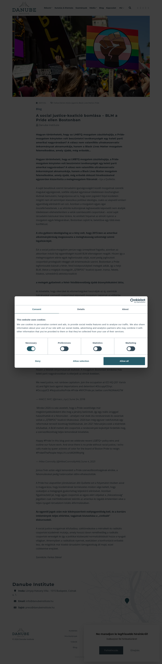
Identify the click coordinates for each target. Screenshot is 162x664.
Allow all (124, 361)
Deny (38, 361)
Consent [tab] (36, 309)
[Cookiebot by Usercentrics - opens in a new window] (132, 300)
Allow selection (81, 361)
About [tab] (125, 309)
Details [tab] (81, 309)
